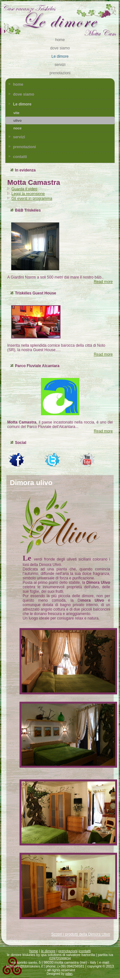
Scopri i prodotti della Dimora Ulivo (80, 934)
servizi (59, 64)
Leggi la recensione (28, 194)
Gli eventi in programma (32, 198)
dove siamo (60, 48)
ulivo (17, 120)
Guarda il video (24, 189)
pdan (68, 973)
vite (16, 113)
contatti (20, 157)
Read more (103, 281)
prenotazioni (60, 73)
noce (17, 128)
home (60, 40)
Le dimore (60, 56)
